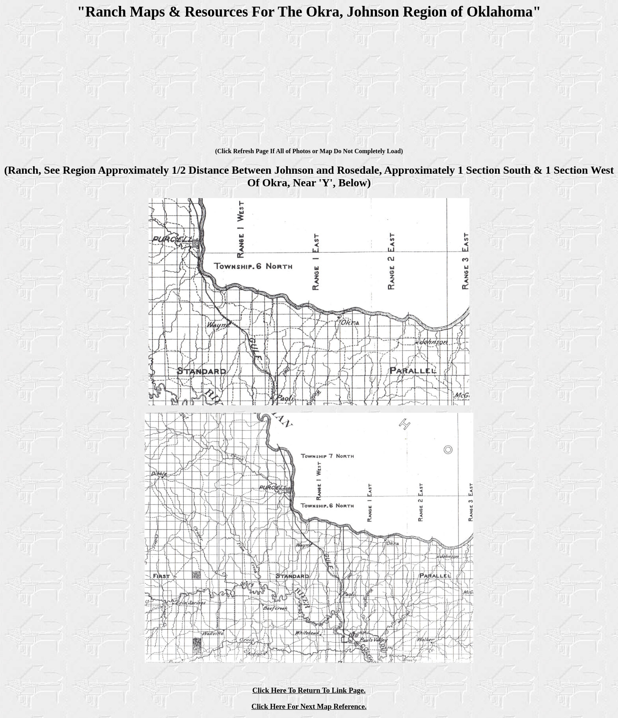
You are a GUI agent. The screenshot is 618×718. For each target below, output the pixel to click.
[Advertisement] (309, 85)
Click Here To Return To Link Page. (308, 690)
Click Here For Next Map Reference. (309, 706)
